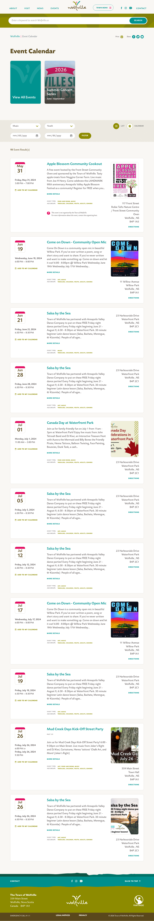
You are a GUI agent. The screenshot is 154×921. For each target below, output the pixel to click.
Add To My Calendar (27, 190)
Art (59, 280)
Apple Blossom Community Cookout (74, 164)
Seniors (89, 203)
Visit (27, 8)
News (40, 8)
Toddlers (62, 204)
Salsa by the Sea (59, 313)
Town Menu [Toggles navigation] (103, 8)
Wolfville (15, 36)
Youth (77, 204)
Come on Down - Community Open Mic (76, 242)
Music (73, 201)
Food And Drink (64, 201)
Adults (83, 204)
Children (70, 204)
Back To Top (133, 881)
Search (138, 20)
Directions (133, 227)
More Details (53, 194)
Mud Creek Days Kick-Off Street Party (75, 729)
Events (55, 8)
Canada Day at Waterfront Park (70, 423)
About (13, 8)
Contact (141, 8)
